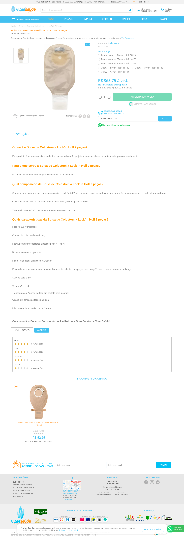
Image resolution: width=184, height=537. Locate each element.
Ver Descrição (128, 38)
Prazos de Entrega (21, 491)
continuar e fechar (153, 529)
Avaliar (41, 330)
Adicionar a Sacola (142, 97)
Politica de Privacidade (69, 530)
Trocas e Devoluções (22, 485)
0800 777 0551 (123, 2)
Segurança (18, 496)
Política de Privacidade (23, 488)
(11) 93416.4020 (90, 2)
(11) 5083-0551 (67, 2)
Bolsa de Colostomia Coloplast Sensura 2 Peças (38, 423)
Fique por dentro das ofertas (37, 465)
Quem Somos (18, 482)
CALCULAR (165, 118)
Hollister (103, 46)
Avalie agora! (113, 43)
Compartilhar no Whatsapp (114, 125)
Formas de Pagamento (23, 493)
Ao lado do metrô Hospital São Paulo (72, 495)
